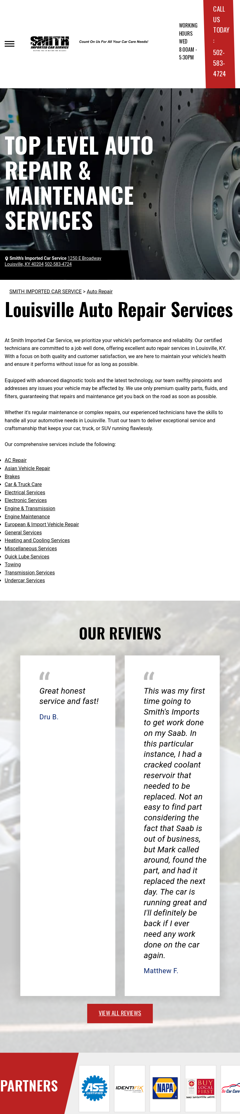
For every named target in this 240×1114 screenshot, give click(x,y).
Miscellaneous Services (31, 549)
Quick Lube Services (27, 557)
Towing (13, 564)
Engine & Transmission (30, 508)
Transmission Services (30, 573)
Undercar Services (25, 580)
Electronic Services (26, 500)
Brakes (12, 477)
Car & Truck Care (23, 484)
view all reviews (120, 1012)
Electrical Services (25, 492)
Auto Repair (100, 292)
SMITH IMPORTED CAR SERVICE (45, 292)
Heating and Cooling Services (37, 540)
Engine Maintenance (27, 517)
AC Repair (16, 460)
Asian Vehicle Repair (27, 468)
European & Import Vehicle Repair (42, 524)
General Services (23, 533)
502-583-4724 (219, 62)
